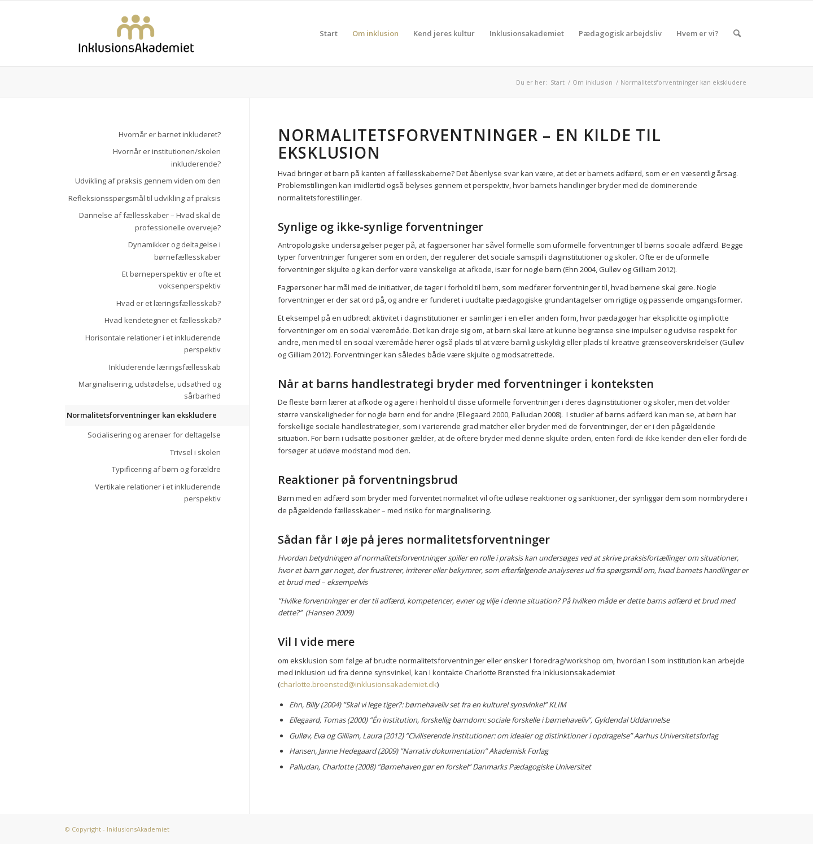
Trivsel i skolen (195, 452)
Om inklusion (375, 33)
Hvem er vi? (697, 33)
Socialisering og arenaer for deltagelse (154, 435)
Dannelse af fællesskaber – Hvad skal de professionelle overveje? (150, 221)
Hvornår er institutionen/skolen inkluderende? (167, 157)
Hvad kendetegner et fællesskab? (162, 320)
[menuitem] (737, 33)
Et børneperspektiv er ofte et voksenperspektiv (171, 280)
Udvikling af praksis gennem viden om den (148, 181)
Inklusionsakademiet (526, 33)
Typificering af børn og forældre (166, 469)
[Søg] (737, 33)
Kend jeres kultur (444, 33)
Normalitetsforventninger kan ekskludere (142, 415)
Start (329, 33)
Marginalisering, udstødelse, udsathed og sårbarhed (149, 390)
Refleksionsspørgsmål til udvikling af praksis (144, 198)
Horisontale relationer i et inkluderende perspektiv (153, 344)
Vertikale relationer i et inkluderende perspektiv (158, 493)
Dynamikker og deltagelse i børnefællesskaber (174, 250)
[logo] (136, 33)
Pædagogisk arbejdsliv (620, 33)
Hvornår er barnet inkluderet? (170, 134)
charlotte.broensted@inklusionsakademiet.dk (358, 684)
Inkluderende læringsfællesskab (165, 367)
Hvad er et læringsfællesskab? (168, 303)
